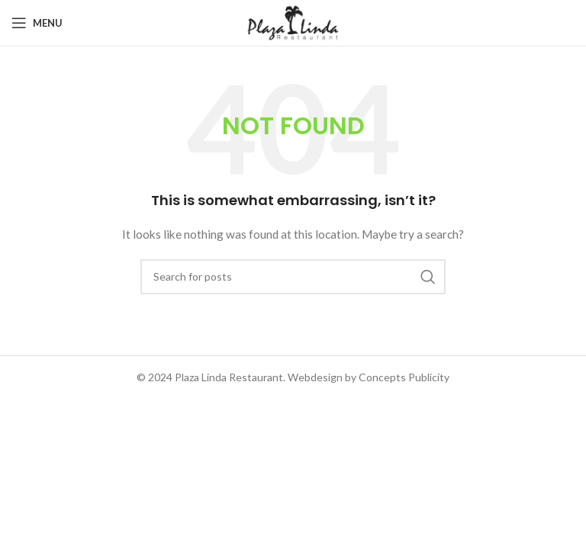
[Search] (293, 276)
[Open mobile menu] (37, 23)
